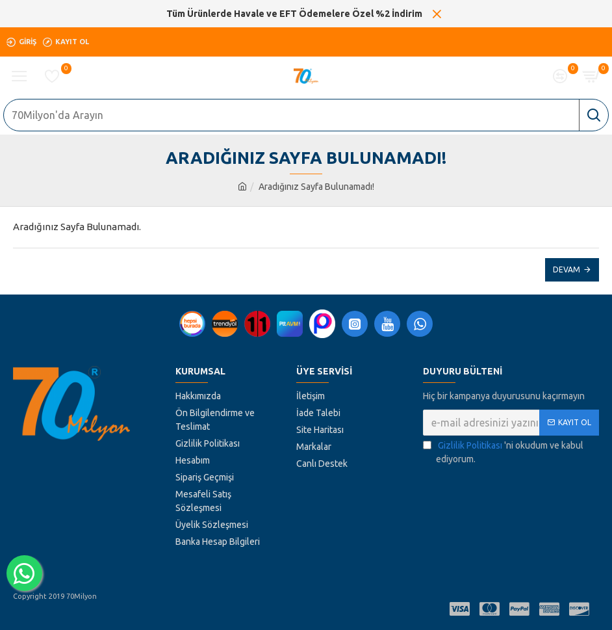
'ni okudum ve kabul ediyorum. (503, 451)
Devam (566, 269)
